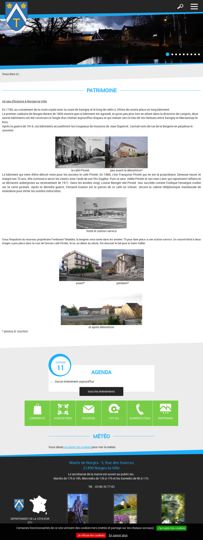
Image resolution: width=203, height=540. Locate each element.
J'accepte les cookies (171, 528)
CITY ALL (114, 418)
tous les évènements (101, 391)
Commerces (37, 418)
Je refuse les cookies (91, 535)
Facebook (88, 418)
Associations (63, 418)
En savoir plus (118, 535)
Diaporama (165, 418)
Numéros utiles (139, 418)
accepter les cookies (77, 447)
